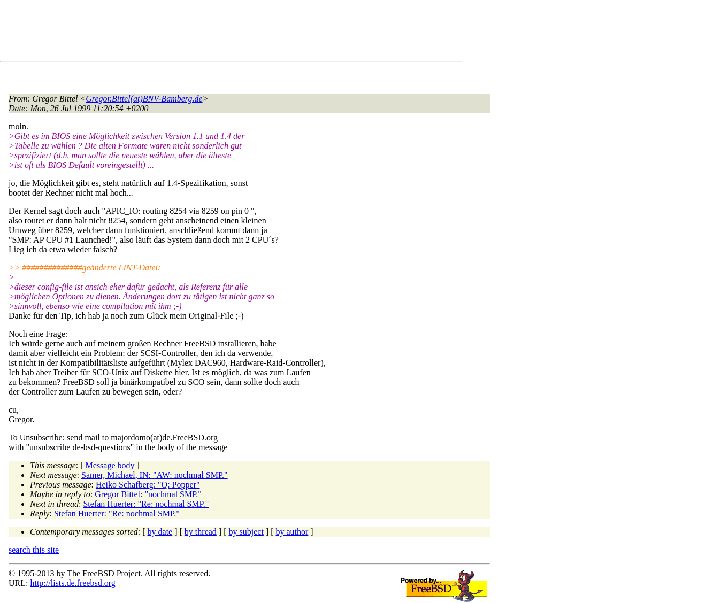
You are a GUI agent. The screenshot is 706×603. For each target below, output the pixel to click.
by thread (201, 531)
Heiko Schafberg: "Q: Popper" (148, 484)
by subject (246, 531)
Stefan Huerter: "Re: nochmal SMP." (146, 503)
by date (160, 531)
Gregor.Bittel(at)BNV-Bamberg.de (144, 98)
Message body (110, 465)
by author (291, 531)
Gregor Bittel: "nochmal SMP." (148, 494)
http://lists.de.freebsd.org (72, 582)
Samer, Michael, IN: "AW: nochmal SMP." (154, 475)
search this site (34, 549)
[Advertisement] (203, 33)
